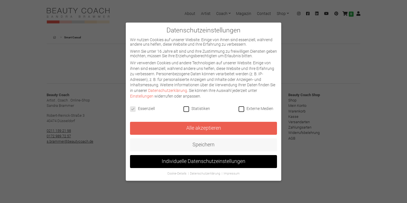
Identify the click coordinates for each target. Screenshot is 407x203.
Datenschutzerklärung (167, 90)
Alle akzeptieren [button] (203, 128)
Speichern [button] (203, 144)
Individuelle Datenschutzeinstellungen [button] (203, 161)
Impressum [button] (232, 173)
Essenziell (142, 108)
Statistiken (196, 108)
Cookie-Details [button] (177, 173)
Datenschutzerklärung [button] (205, 173)
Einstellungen (141, 96)
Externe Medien (256, 108)
